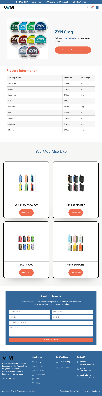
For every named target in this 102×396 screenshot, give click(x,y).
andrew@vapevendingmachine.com (89, 377)
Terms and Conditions (91, 391)
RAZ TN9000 (26, 265)
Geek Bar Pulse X (75, 205)
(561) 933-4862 (70, 38)
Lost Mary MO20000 (26, 205)
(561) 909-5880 (85, 371)
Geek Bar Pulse (75, 265)
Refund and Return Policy (70, 391)
